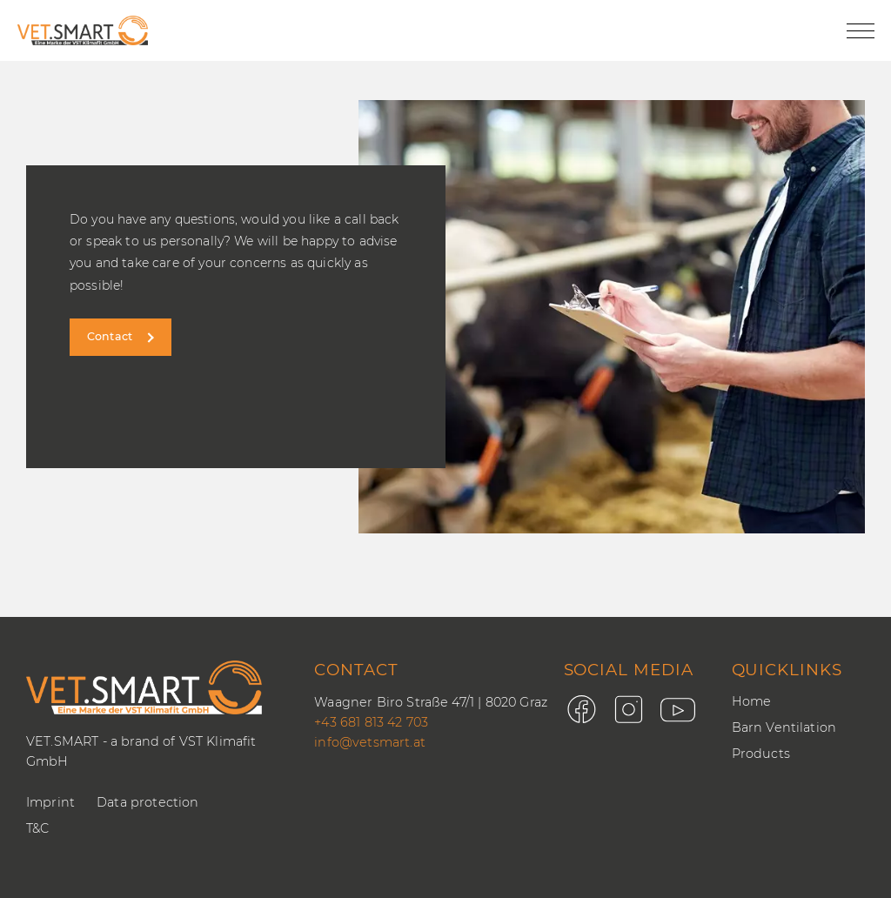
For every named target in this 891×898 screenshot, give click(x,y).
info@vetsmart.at (369, 742)
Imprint (50, 802)
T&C (37, 828)
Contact (109, 336)
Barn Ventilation (784, 727)
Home (752, 701)
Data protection (147, 802)
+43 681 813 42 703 (371, 722)
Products (761, 753)
